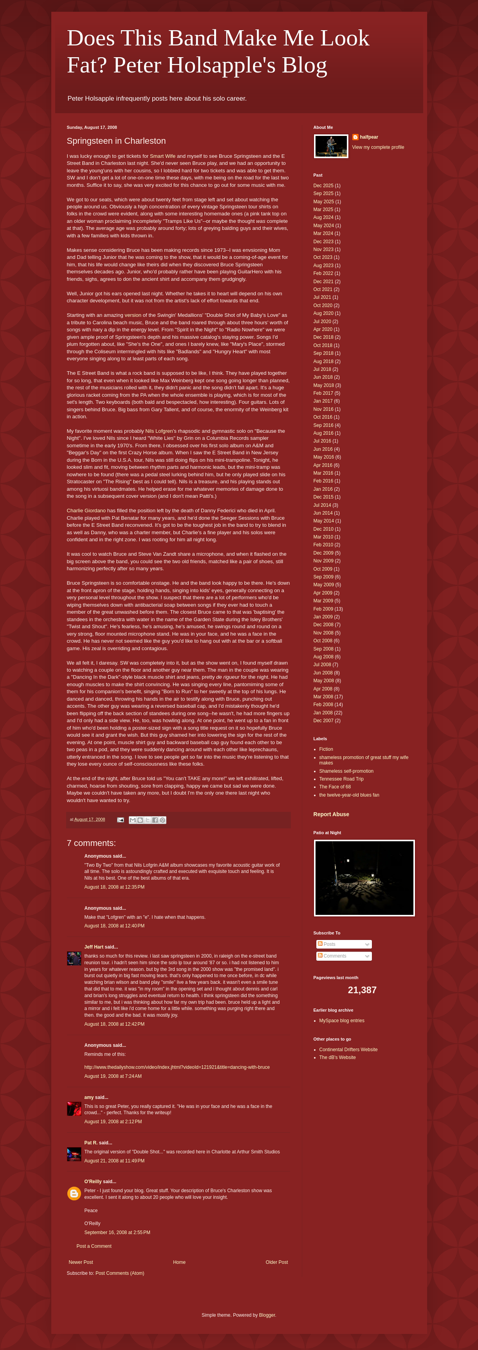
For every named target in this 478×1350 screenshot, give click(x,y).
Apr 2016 (323, 465)
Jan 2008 (323, 713)
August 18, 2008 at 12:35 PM (115, 887)
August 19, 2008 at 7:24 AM (113, 1076)
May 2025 (324, 201)
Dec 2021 (324, 281)
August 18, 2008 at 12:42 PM (115, 1024)
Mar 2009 (324, 601)
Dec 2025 (324, 185)
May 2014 (324, 521)
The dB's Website (337, 1057)
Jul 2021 (322, 297)
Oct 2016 (323, 417)
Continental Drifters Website (348, 1049)
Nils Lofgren (159, 431)
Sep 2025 (324, 193)
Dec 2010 (324, 529)
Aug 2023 (324, 265)
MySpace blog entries (341, 1020)
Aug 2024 (324, 217)
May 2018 (324, 385)
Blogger (267, 1315)
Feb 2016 (324, 481)
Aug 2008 (324, 657)
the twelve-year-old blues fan (349, 795)
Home (179, 1262)
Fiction (326, 749)
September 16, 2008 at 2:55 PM (117, 1232)
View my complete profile (378, 147)
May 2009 (324, 584)
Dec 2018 (324, 337)
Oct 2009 (323, 569)
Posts (327, 944)
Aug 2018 (324, 361)
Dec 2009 (324, 553)
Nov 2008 (324, 633)
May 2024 (324, 225)
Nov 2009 (324, 561)
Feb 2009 (324, 609)
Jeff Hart (94, 947)
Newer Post (81, 1262)
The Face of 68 (335, 787)
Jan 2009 (323, 617)
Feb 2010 (324, 545)
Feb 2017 (324, 393)
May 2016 (324, 457)
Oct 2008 (323, 640)
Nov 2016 (324, 409)
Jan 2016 (323, 489)
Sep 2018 (324, 353)
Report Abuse (331, 814)
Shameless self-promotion (346, 771)
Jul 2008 (322, 664)
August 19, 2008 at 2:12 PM (113, 1121)
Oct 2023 (323, 257)
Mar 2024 (324, 233)
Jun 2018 (323, 377)
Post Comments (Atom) (120, 1273)
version (133, 315)
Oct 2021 (323, 289)
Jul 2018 (322, 369)
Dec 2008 (324, 624)
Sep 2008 (324, 649)
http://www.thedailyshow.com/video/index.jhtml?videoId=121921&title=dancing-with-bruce (177, 1067)
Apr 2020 (323, 329)
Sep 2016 (324, 425)
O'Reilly (93, 1181)
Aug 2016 (324, 433)
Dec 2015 (324, 497)
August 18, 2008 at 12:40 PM (115, 926)
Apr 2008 (323, 689)
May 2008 (324, 680)
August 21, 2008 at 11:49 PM (115, 1161)
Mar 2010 (324, 537)
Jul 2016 (322, 441)
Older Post (277, 1262)
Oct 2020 (323, 305)
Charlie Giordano (86, 510)
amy (89, 1097)
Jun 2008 (323, 673)
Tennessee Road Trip (341, 779)
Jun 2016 (323, 449)
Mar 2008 (324, 696)
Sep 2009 (324, 577)
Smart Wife (162, 156)
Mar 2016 (324, 473)
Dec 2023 (324, 241)
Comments (332, 956)
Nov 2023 (324, 249)
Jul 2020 (322, 321)
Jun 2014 (323, 513)
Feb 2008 (324, 704)
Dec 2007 (324, 720)
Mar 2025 (324, 209)
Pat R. (91, 1143)
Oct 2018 (323, 345)
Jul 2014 (322, 505)
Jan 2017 (323, 401)
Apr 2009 (323, 593)
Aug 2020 (324, 313)
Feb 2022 (324, 273)
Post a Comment (94, 1246)
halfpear (369, 137)
